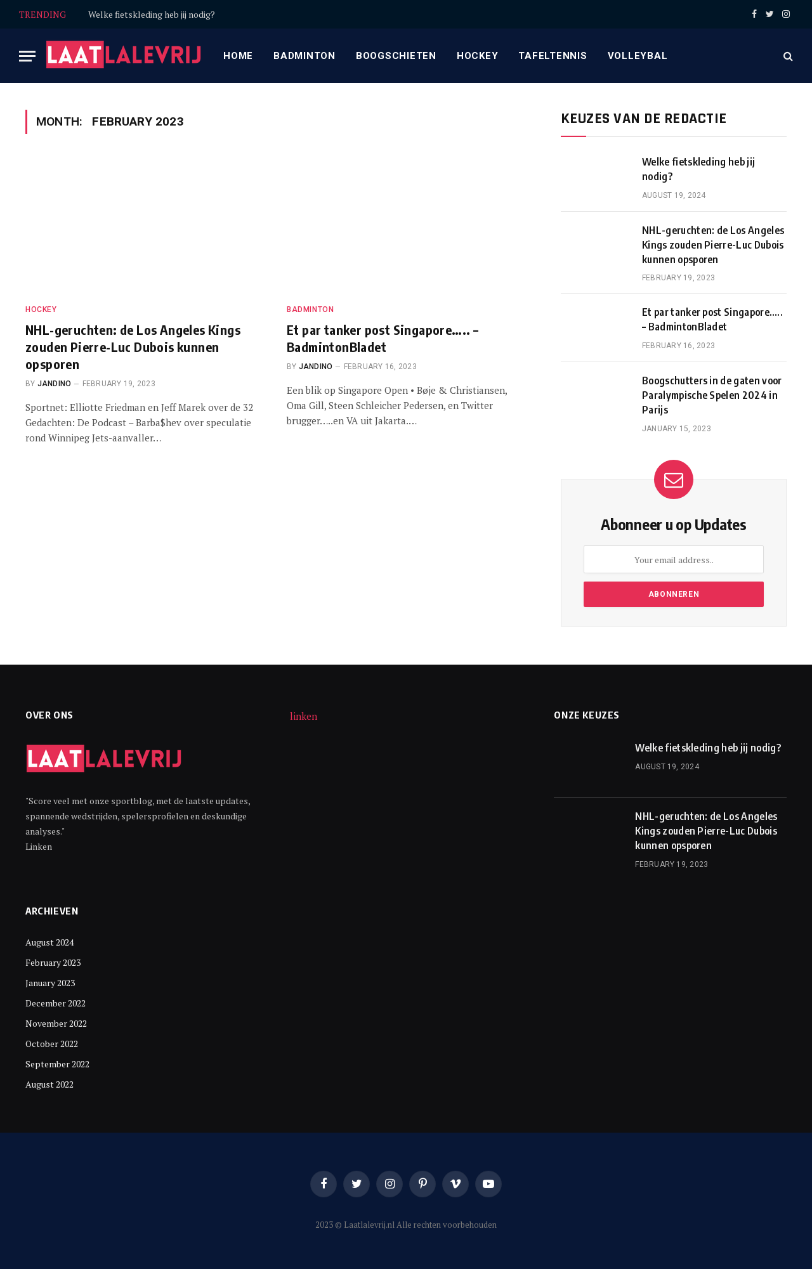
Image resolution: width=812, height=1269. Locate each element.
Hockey (478, 56)
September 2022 (57, 1064)
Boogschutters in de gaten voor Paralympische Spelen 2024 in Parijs (712, 395)
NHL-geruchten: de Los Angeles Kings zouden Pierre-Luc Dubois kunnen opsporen (132, 347)
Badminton (304, 56)
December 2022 (55, 1003)
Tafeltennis (552, 56)
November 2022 (56, 1023)
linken (303, 716)
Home (238, 56)
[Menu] (27, 56)
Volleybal (638, 56)
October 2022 (51, 1044)
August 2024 (49, 942)
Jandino (54, 383)
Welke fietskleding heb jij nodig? (151, 14)
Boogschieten (396, 56)
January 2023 (50, 983)
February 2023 (53, 962)
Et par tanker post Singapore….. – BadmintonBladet (382, 338)
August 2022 (49, 1084)
